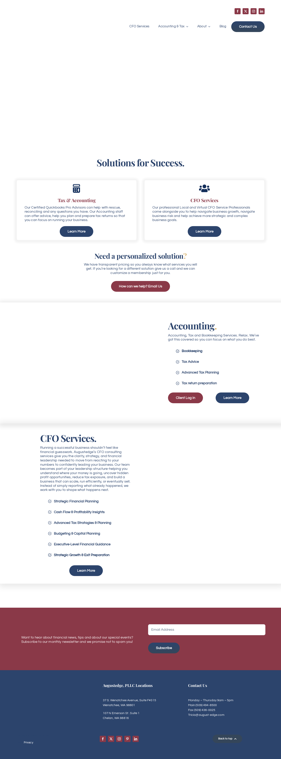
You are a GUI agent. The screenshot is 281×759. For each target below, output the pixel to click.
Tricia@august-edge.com (206, 714)
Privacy (28, 742)
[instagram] (254, 11)
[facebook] (238, 11)
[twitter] (246, 11)
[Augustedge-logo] (35, 12)
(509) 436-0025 (204, 710)
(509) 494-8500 (206, 705)
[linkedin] (262, 11)
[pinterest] (127, 739)
